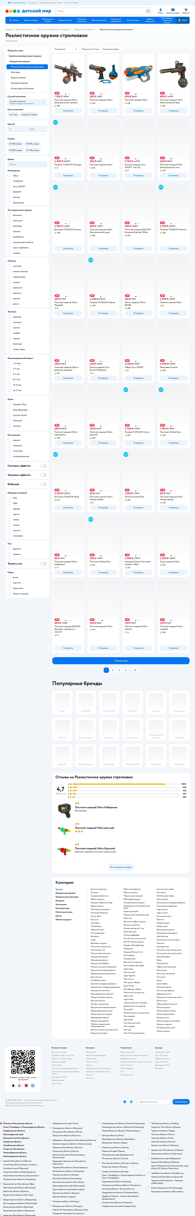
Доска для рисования (165, 930)
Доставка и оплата (59, 1052)
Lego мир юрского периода (135, 1003)
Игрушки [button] (60, 900)
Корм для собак (161, 1062)
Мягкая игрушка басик (166, 1014)
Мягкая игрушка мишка (166, 1011)
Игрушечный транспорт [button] (67, 897)
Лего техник (129, 979)
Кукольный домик (164, 987)
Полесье (94, 892)
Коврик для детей (131, 911)
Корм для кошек (161, 1055)
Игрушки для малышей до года (136, 915)
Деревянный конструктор (134, 1006)
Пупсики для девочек (166, 990)
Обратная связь (57, 1080)
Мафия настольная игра (166, 967)
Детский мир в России (14, 1105)
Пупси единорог (98, 933)
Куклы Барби (162, 984)
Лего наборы (129, 955)
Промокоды (56, 1065)
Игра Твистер (162, 936)
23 (135, 670)
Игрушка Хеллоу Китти (133, 952)
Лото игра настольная (166, 974)
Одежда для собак (162, 1065)
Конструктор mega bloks (167, 906)
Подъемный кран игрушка (101, 997)
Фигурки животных (132, 925)
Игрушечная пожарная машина (103, 1007)
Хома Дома (95, 923)
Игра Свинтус (162, 963)
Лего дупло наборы (132, 982)
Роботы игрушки (130, 892)
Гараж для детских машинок (102, 994)
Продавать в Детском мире (62, 1055)
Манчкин (160, 919)
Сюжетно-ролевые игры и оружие (25, 56)
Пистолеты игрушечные (101, 947)
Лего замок (161, 892)
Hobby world (162, 926)
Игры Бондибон (163, 957)
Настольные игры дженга (167, 933)
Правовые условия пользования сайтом (40, 1100)
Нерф (93, 940)
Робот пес (128, 918)
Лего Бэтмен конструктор (135, 938)
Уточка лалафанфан (131, 935)
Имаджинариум (163, 923)
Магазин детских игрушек (101, 1014)
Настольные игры (164, 916)
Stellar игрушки (97, 906)
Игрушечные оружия (99, 957)
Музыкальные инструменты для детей (137, 907)
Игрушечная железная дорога (103, 970)
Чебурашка (128, 949)
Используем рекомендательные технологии (23, 1103)
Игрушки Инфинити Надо (101, 903)
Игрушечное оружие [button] (65, 893)
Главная (8, 29)
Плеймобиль (96, 926)
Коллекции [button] (61, 904)
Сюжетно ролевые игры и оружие (53, 29)
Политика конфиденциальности (64, 1068)
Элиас (159, 960)
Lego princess (162, 913)
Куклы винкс (162, 1001)
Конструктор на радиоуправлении (171, 903)
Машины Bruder (97, 930)
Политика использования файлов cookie (65, 1072)
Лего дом (127, 1030)
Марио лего (128, 996)
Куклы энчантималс (99, 889)
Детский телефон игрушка (135, 922)
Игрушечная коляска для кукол (169, 997)
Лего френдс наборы (132, 989)
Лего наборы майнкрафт (134, 965)
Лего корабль (129, 1026)
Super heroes (129, 986)
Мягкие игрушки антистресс (168, 1021)
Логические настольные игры (169, 950)
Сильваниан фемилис (99, 896)
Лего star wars (129, 972)
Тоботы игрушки (97, 899)
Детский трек (96, 977)
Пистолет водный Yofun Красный (95, 848)
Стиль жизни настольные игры (169, 953)
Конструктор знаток (132, 1023)
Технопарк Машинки (99, 913)
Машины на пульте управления (103, 967)
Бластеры (15, 72)
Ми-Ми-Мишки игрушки (134, 942)
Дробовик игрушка (99, 943)
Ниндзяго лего (130, 959)
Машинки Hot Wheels (100, 963)
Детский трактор (98, 1001)
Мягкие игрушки (163, 1007)
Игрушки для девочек (100, 1021)
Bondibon (95, 936)
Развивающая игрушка (100, 1017)
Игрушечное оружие (84, 29)
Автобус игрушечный (100, 1004)
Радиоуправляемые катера (101, 1011)
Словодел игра (163, 947)
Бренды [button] (59, 889)
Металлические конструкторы (136, 1013)
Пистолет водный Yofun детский (94, 828)
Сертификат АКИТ (59, 1077)
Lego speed (128, 1020)
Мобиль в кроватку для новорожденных (100, 1025)
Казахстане (29, 1105)
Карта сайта (56, 1083)
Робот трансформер (132, 889)
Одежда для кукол (164, 994)
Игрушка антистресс (99, 1033)
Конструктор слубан (165, 889)
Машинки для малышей (133, 896)
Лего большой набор (165, 896)
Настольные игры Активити (168, 940)
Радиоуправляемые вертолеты (103, 974)
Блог (122, 1071)
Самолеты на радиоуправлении (104, 984)
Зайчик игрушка (163, 1031)
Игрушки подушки (164, 1024)
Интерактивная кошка (166, 1028)
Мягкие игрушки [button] (63, 919)
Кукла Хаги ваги (130, 932)
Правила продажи (58, 1062)
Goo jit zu (95, 919)
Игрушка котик (163, 1017)
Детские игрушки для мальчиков (104, 1030)
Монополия (162, 970)
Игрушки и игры (15, 50)
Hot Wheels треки (98, 980)
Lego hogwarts (130, 976)
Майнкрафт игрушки (132, 899)
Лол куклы (161, 977)
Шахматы (160, 943)
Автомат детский (98, 950)
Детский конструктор (133, 962)
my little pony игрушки (100, 909)
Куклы (159, 980)
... (130, 670)
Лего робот (128, 1009)
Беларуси (40, 1105)
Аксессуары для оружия (22, 88)
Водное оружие (18, 77)
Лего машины (162, 899)
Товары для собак (162, 1058)
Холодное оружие (19, 83)
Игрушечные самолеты (100, 990)
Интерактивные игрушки (134, 903)
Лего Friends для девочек (134, 1033)
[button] (183, 20)
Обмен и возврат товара (61, 1058)
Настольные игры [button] (64, 912)
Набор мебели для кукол (167, 1004)
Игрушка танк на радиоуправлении (105, 987)
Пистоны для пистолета (100, 953)
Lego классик (162, 909)
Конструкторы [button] (63, 908)
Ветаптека (159, 1068)
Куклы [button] (59, 915)
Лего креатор (129, 1016)
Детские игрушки (23, 29)
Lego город (128, 969)
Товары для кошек (162, 1052)
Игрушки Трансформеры (134, 945)
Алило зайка (96, 916)
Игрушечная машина (99, 960)
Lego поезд (128, 999)
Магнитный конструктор (134, 992)
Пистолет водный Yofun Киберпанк (96, 807)
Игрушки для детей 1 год (134, 928)
